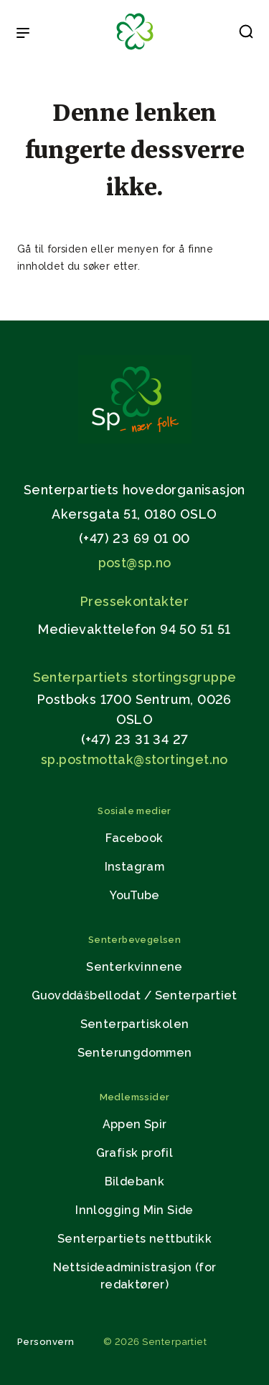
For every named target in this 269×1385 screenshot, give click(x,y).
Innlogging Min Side (134, 1210)
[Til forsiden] (135, 50)
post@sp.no (134, 562)
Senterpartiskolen (134, 1024)
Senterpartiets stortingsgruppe (135, 677)
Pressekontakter (134, 601)
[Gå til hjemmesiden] (135, 440)
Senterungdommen (134, 1052)
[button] (246, 34)
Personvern (46, 1341)
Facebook (134, 838)
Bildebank (135, 1181)
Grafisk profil (135, 1153)
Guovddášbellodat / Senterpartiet (134, 995)
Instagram (135, 866)
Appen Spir (135, 1124)
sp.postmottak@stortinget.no (134, 759)
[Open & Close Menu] (23, 34)
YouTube (135, 895)
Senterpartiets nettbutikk (134, 1238)
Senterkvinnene (134, 967)
